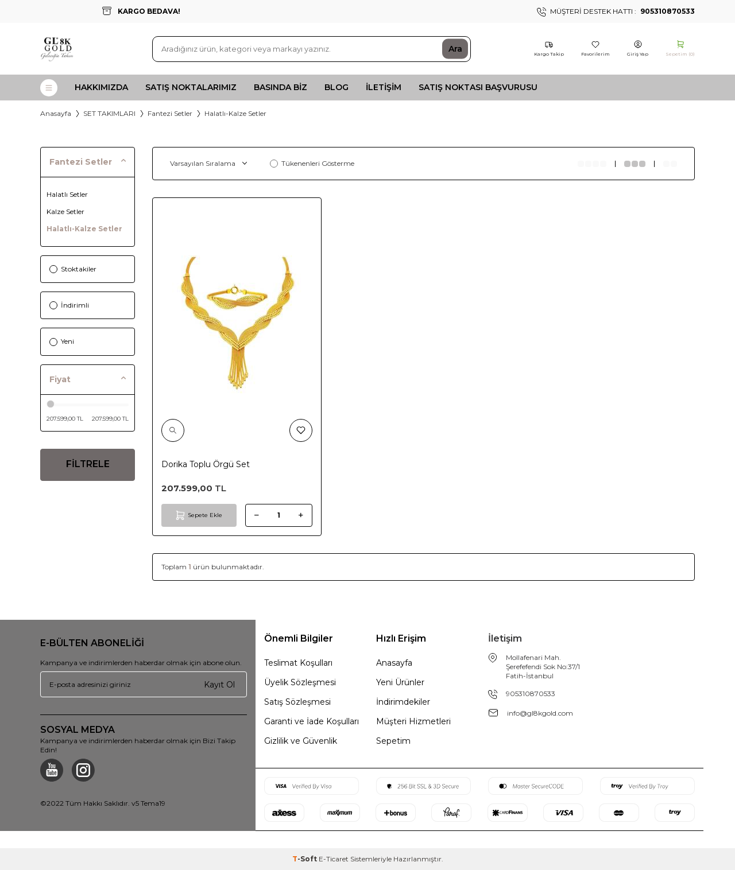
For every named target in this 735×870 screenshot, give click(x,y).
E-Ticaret (334, 859)
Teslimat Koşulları (298, 663)
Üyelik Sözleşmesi (300, 682)
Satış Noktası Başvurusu (478, 87)
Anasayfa (55, 113)
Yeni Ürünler (400, 682)
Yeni (61, 341)
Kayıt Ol (219, 684)
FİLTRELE (87, 465)
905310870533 (530, 693)
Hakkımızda (101, 87)
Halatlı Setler (67, 194)
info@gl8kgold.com (540, 713)
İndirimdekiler (403, 702)
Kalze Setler (65, 211)
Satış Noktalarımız (191, 87)
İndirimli (69, 305)
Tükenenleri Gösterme (312, 163)
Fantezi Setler (170, 113)
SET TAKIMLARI (109, 113)
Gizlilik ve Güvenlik (300, 741)
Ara (455, 49)
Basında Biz (280, 87)
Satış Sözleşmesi (297, 702)
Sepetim (393, 741)
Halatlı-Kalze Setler (84, 228)
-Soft (305, 859)
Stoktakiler (72, 269)
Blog (336, 87)
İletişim (383, 87)
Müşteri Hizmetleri (413, 721)
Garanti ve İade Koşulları (311, 721)
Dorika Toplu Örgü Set (205, 464)
